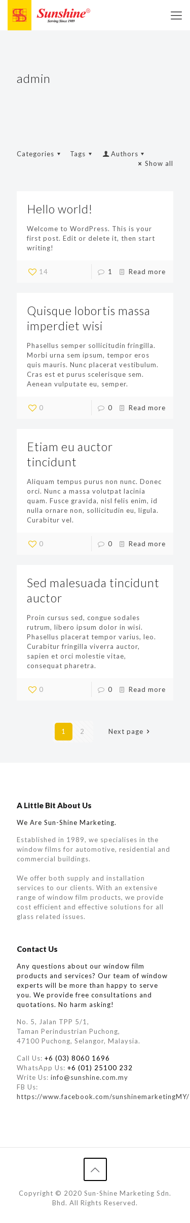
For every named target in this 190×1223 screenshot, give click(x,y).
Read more (147, 272)
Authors (124, 154)
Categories (40, 154)
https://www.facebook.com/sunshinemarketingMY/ (103, 1097)
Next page (130, 731)
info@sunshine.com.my (89, 1077)
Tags (82, 154)
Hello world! (60, 209)
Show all (154, 163)
